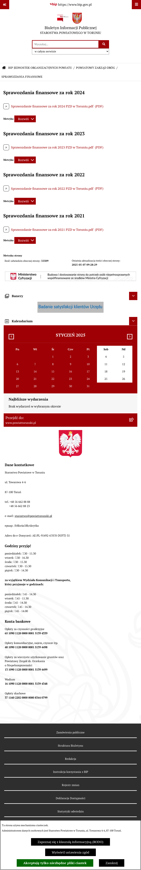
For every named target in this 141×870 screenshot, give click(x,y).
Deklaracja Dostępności (70, 798)
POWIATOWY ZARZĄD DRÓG (95, 68)
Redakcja (70, 759)
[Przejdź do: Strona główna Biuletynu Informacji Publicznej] (4, 68)
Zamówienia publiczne (70, 732)
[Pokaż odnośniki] (4, 4)
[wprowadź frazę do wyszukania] (65, 44)
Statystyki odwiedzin (70, 811)
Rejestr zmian (70, 785)
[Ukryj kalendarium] (133, 321)
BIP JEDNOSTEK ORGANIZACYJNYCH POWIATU (40, 68)
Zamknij (112, 863)
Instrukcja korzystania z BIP (70, 772)
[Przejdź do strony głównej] (70, 24)
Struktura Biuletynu (70, 745)
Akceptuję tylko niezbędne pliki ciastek (55, 863)
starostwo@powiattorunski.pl (33, 516)
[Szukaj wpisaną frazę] (104, 44)
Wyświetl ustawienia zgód (70, 852)
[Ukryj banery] (133, 296)
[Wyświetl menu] (136, 4)
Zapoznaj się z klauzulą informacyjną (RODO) (70, 842)
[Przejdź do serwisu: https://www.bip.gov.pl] (70, 4)
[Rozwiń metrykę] (25, 118)
